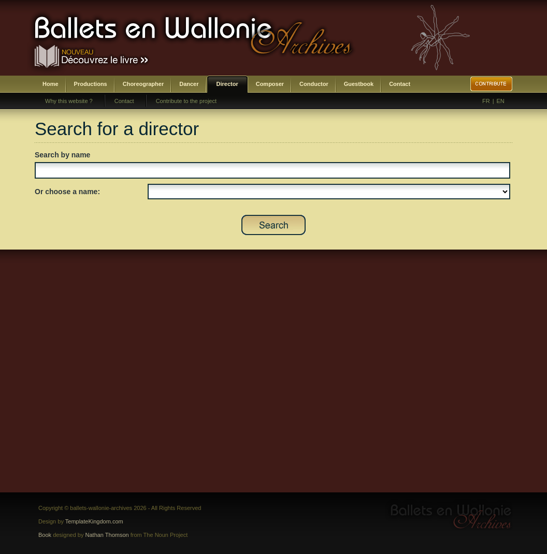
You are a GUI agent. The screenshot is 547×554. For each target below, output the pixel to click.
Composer (270, 84)
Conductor (313, 84)
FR (486, 101)
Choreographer (143, 84)
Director (227, 84)
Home (50, 84)
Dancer (188, 84)
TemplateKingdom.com (94, 521)
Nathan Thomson (107, 535)
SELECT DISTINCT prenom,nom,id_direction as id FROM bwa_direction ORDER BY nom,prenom (329, 191)
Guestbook (358, 84)
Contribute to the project (186, 101)
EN (501, 101)
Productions (90, 84)
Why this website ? (69, 101)
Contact (399, 84)
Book (44, 535)
